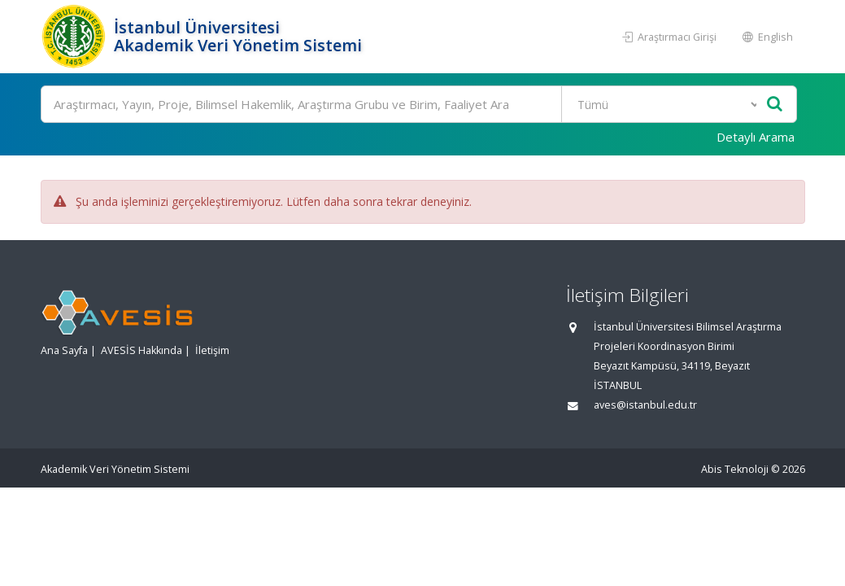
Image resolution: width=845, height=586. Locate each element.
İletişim (212, 350)
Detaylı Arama (756, 137)
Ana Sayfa (64, 350)
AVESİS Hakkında (141, 350)
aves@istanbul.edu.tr (645, 405)
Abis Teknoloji (735, 469)
